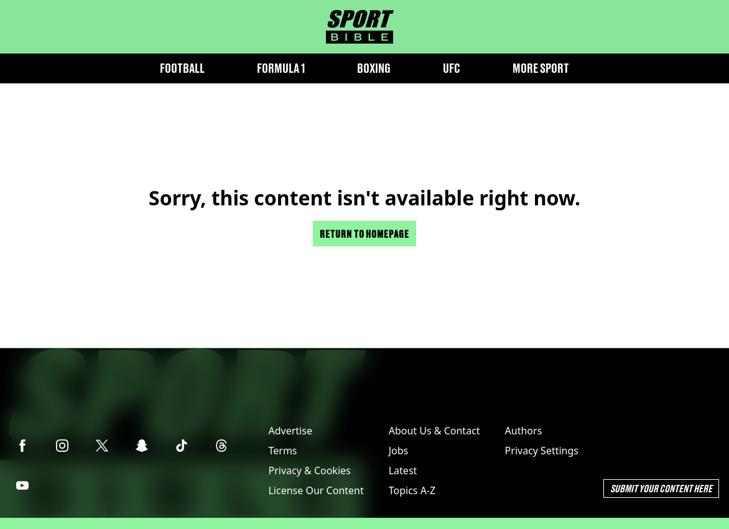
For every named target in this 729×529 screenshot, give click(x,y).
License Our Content (315, 490)
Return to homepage (364, 234)
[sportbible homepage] (360, 27)
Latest (403, 470)
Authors (523, 431)
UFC (451, 68)
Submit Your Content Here (661, 488)
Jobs (399, 450)
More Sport (541, 68)
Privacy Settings (541, 450)
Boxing (374, 68)
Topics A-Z (412, 490)
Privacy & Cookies (309, 470)
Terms (282, 450)
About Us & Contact (434, 431)
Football (182, 68)
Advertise (290, 431)
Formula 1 (281, 68)
